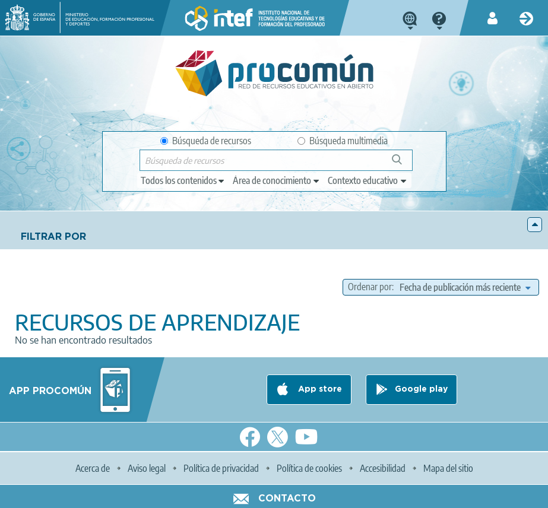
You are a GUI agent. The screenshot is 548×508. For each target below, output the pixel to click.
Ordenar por (370, 287)
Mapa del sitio (448, 468)
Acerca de (92, 468)
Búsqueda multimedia (342, 141)
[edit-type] (183, 180)
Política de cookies (309, 468)
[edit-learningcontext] (367, 180)
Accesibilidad (383, 468)
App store (319, 389)
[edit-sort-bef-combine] (465, 287)
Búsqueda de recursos (205, 141)
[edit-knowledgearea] (276, 180)
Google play (421, 389)
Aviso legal (147, 468)
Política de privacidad (221, 468)
